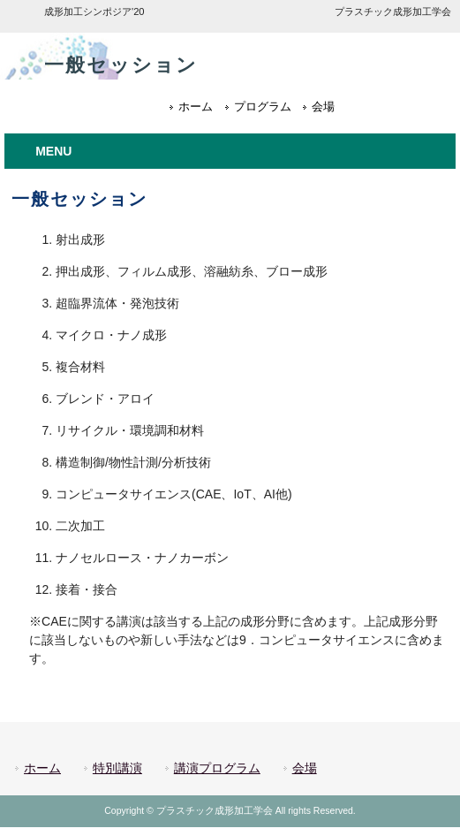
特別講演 (117, 768)
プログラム (262, 107)
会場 (323, 107)
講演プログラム (217, 768)
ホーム (195, 107)
